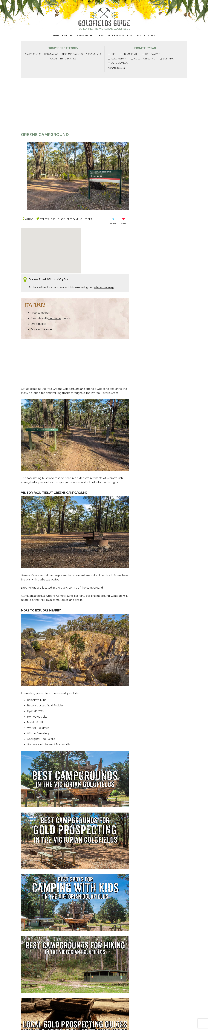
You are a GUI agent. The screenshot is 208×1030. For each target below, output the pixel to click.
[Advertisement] (75, 106)
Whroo (29, 219)
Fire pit (88, 219)
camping (43, 312)
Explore (67, 35)
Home (56, 35)
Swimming (167, 58)
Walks (53, 58)
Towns (99, 35)
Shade (61, 219)
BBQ (111, 54)
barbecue (54, 318)
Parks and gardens (72, 54)
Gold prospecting (143, 58)
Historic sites (68, 58)
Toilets (44, 219)
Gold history (117, 58)
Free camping (151, 54)
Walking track (118, 63)
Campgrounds (33, 54)
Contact (149, 35)
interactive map (104, 287)
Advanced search (116, 68)
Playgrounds (93, 54)
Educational (129, 54)
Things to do (83, 35)
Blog (130, 35)
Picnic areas (51, 54)
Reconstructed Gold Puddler (45, 705)
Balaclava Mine (36, 699)
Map (138, 35)
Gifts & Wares (115, 35)
